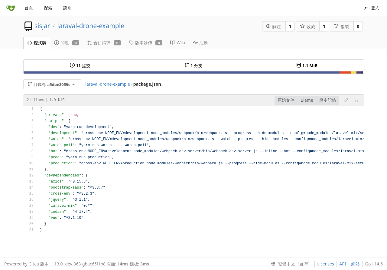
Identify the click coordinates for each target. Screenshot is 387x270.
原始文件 (286, 100)
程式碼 (36, 43)
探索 (48, 8)
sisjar (42, 25)
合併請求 (104, 42)
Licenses (325, 264)
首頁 (28, 8)
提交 (80, 65)
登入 (371, 8)
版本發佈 (146, 42)
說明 (67, 8)
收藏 (307, 26)
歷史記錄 (327, 100)
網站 (355, 264)
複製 (341, 26)
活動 (200, 42)
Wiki (177, 42)
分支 (193, 65)
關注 (273, 26)
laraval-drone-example (90, 25)
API (342, 264)
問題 (67, 42)
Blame (307, 100)
